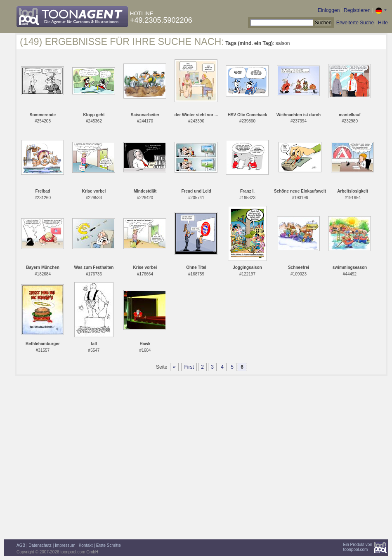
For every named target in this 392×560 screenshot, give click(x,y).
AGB (21, 545)
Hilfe (383, 23)
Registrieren (357, 10)
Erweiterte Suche (355, 23)
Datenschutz (40, 545)
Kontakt (86, 545)
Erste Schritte (108, 545)
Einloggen (329, 10)
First (189, 367)
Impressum (65, 545)
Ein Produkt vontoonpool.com (357, 547)
